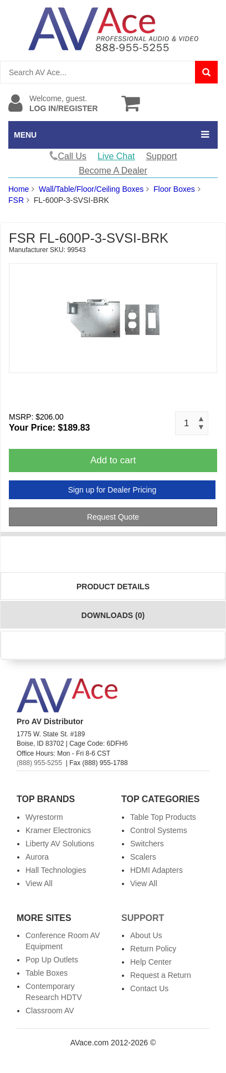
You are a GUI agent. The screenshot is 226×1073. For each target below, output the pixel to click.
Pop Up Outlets (51, 959)
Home (18, 189)
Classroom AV (49, 1010)
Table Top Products (163, 817)
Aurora (37, 856)
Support (161, 156)
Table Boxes (46, 973)
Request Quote (113, 516)
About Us (146, 935)
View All (39, 883)
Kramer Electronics (58, 830)
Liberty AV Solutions (59, 843)
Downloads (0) (113, 615)
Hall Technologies (55, 870)
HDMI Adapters (156, 870)
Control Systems (158, 830)
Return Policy (153, 948)
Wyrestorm (44, 817)
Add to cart (113, 460)
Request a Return (160, 975)
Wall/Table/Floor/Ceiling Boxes (91, 189)
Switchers (147, 843)
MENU (25, 134)
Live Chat (116, 156)
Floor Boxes (174, 189)
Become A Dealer (113, 170)
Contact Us (149, 988)
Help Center (151, 961)
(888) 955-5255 (39, 763)
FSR (16, 200)
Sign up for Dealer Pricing (112, 489)
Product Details (113, 586)
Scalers (143, 856)
